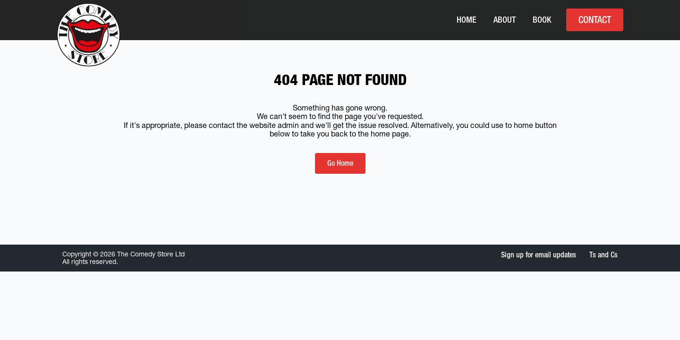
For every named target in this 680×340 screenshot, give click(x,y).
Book (542, 20)
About (504, 20)
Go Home (340, 163)
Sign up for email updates (538, 254)
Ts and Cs (603, 254)
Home (466, 20)
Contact (594, 19)
